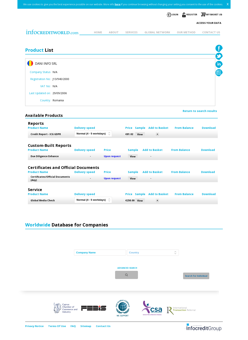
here (118, 4)
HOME (98, 32)
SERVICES (131, 32)
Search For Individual (196, 276)
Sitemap (85, 326)
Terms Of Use (57, 326)
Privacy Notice (34, 326)
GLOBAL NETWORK (157, 32)
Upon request (112, 156)
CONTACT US (211, 32)
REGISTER (191, 14)
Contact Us (103, 326)
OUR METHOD (186, 32)
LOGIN (174, 14)
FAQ (73, 326)
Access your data (208, 23)
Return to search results (200, 111)
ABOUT (114, 32)
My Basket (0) (214, 14)
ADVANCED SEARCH (127, 268)
